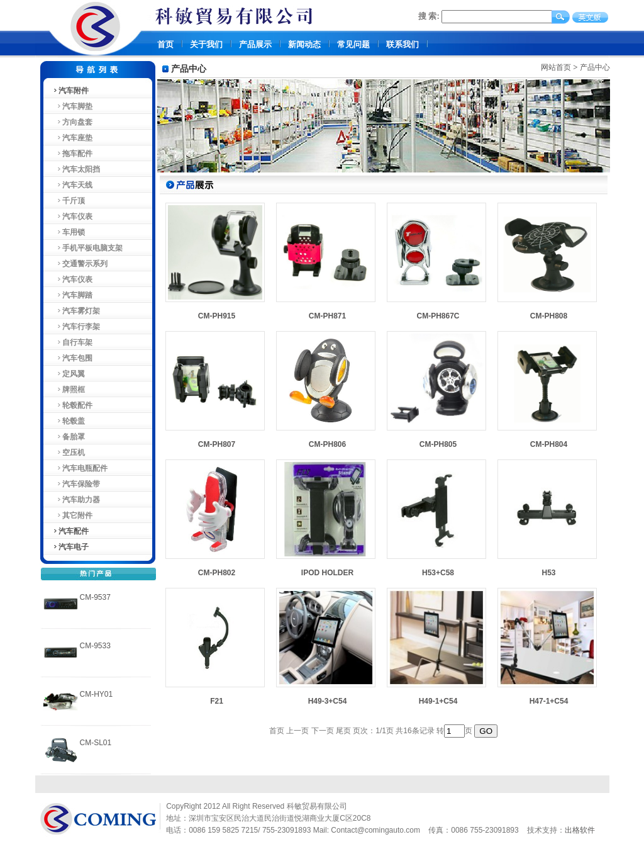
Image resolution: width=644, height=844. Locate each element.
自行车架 (72, 342)
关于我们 (206, 44)
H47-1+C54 (549, 701)
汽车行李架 (76, 326)
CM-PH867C (437, 316)
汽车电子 (70, 547)
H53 (548, 572)
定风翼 (69, 373)
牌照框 (69, 389)
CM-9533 (95, 645)
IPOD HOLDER (327, 572)
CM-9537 (95, 597)
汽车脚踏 (72, 295)
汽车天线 (72, 185)
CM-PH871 (327, 316)
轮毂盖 (69, 421)
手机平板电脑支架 (87, 248)
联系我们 (402, 44)
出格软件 (580, 830)
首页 (165, 44)
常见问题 (353, 44)
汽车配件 (70, 531)
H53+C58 (438, 572)
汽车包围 (72, 358)
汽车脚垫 (72, 106)
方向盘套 (72, 122)
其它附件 (72, 515)
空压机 (69, 452)
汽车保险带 (76, 484)
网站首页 (556, 67)
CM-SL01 (96, 742)
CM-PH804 (548, 444)
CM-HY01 (96, 694)
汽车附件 (70, 90)
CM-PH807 (216, 444)
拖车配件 (72, 153)
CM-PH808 (548, 316)
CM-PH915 (216, 316)
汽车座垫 (72, 137)
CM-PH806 (327, 444)
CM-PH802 (216, 572)
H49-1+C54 (438, 701)
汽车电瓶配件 (80, 468)
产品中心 (595, 67)
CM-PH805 (438, 444)
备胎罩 (69, 436)
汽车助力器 (76, 499)
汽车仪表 (72, 216)
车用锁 (69, 232)
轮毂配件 (72, 405)
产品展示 (255, 44)
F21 (216, 701)
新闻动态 (304, 44)
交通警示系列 (80, 263)
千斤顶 (69, 200)
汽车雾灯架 (76, 311)
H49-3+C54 (327, 701)
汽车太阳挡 (76, 169)
